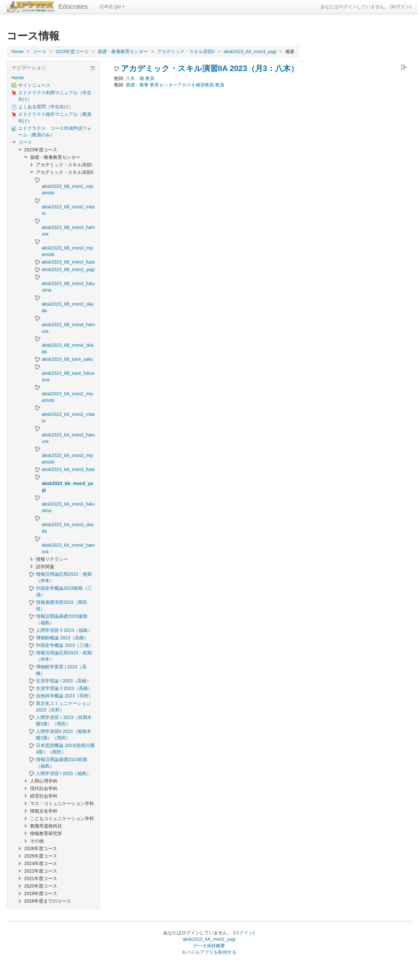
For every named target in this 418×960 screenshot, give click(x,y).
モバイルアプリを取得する (209, 952)
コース (25, 142)
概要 (290, 51)
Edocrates (73, 6)
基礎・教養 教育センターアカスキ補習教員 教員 (175, 84)
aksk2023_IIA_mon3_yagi (209, 939)
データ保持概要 (209, 945)
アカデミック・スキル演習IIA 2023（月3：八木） (209, 68)
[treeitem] (53, 77)
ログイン (401, 6)
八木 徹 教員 (140, 78)
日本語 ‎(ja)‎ (112, 6)
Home (17, 77)
